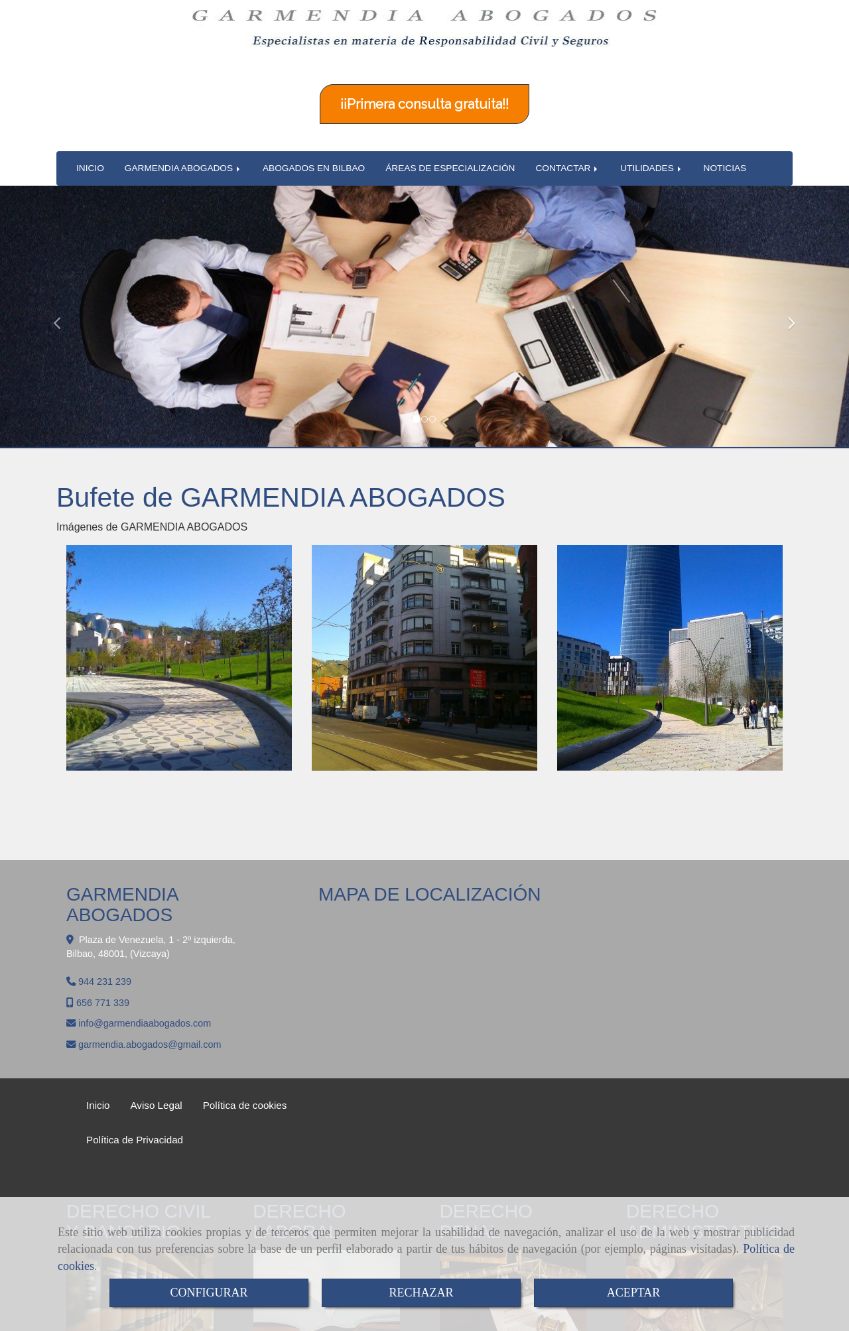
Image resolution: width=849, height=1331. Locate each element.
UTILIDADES (651, 132)
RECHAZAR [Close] (421, 1292)
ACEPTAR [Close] (634, 1292)
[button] (63, 280)
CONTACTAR (567, 132)
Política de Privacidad (134, 1103)
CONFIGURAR (208, 1292)
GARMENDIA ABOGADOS (183, 132)
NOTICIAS (725, 132)
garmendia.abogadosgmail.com (149, 1008)
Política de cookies (245, 1068)
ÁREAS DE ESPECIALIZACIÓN (450, 132)
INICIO (90, 132)
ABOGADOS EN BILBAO (314, 132)
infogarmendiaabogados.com (144, 987)
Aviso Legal (156, 1068)
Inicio (97, 1068)
